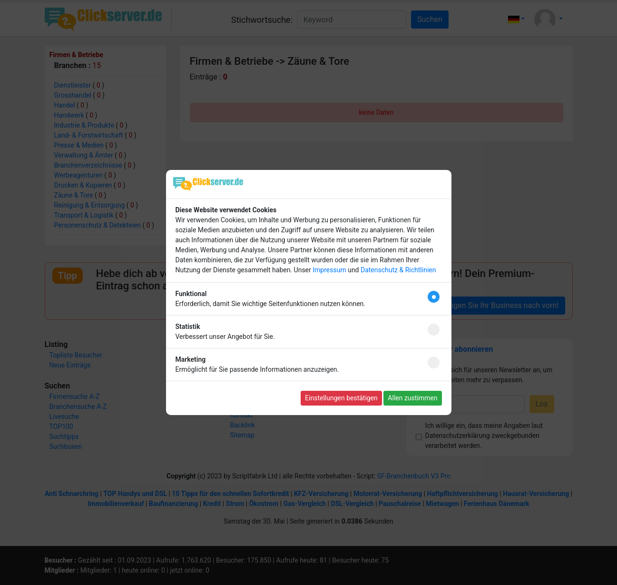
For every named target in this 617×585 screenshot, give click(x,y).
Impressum (329, 270)
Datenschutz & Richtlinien (398, 270)
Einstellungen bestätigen (341, 398)
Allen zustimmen (412, 398)
